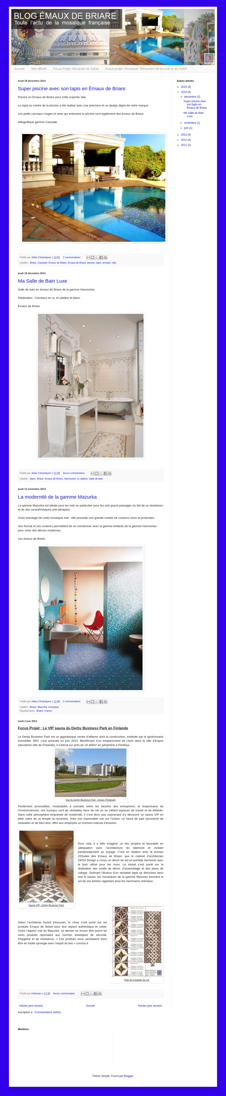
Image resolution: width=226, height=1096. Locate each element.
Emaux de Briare (57, 262)
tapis (98, 262)
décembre (190, 96)
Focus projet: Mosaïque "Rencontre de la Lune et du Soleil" (146, 68)
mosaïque (53, 707)
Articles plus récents (31, 1005)
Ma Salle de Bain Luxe (42, 281)
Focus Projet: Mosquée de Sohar (76, 68)
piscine (91, 262)
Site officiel (38, 68)
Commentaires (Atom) (48, 1012)
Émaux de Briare (77, 262)
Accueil (19, 68)
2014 (184, 92)
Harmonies (70, 478)
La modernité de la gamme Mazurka (57, 497)
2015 (184, 86)
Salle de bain (96, 478)
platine (84, 478)
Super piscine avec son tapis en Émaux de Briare (72, 88)
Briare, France (44, 710)
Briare (33, 262)
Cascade (42, 262)
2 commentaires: (72, 257)
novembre (190, 122)
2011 (184, 145)
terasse (106, 262)
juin (186, 128)
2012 (184, 139)
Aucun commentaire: (74, 473)
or (78, 478)
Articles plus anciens (150, 1005)
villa (114, 262)
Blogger (128, 1076)
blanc (33, 478)
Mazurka (42, 707)
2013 (184, 134)
